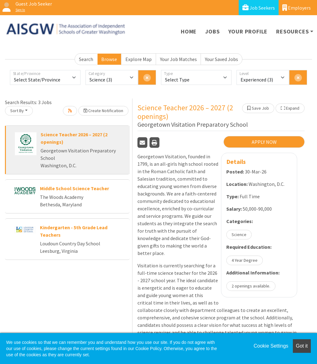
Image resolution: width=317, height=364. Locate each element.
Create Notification (103, 110)
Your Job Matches (178, 59)
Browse (109, 59)
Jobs (212, 31)
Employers (296, 7)
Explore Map (138, 59)
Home (189, 31)
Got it (302, 346)
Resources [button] (292, 31)
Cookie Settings (271, 346)
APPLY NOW (264, 142)
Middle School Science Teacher (74, 188)
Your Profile (248, 31)
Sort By (17, 110)
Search (86, 59)
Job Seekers (258, 7)
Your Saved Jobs (221, 59)
